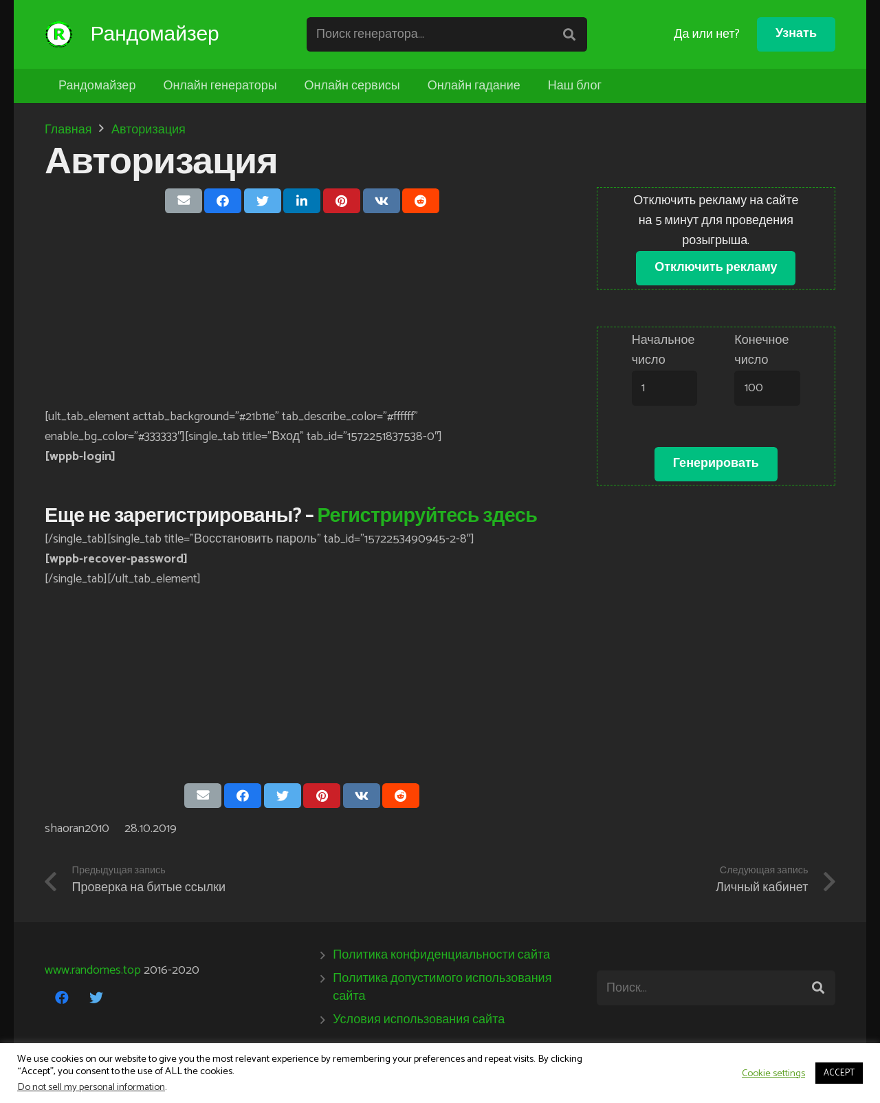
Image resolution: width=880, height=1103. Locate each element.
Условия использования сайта (419, 1019)
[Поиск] (571, 34)
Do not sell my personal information (91, 1087)
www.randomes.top (93, 970)
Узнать (796, 33)
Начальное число (663, 350)
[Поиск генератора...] (450, 34)
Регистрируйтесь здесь (428, 516)
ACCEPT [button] (839, 1073)
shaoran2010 (77, 829)
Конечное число (761, 350)
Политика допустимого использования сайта (442, 987)
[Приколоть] (341, 200)
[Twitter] (96, 998)
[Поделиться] (222, 200)
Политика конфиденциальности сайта (441, 955)
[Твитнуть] (262, 200)
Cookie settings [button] (773, 1073)
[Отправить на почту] (183, 200)
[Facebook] (62, 998)
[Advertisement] (302, 311)
